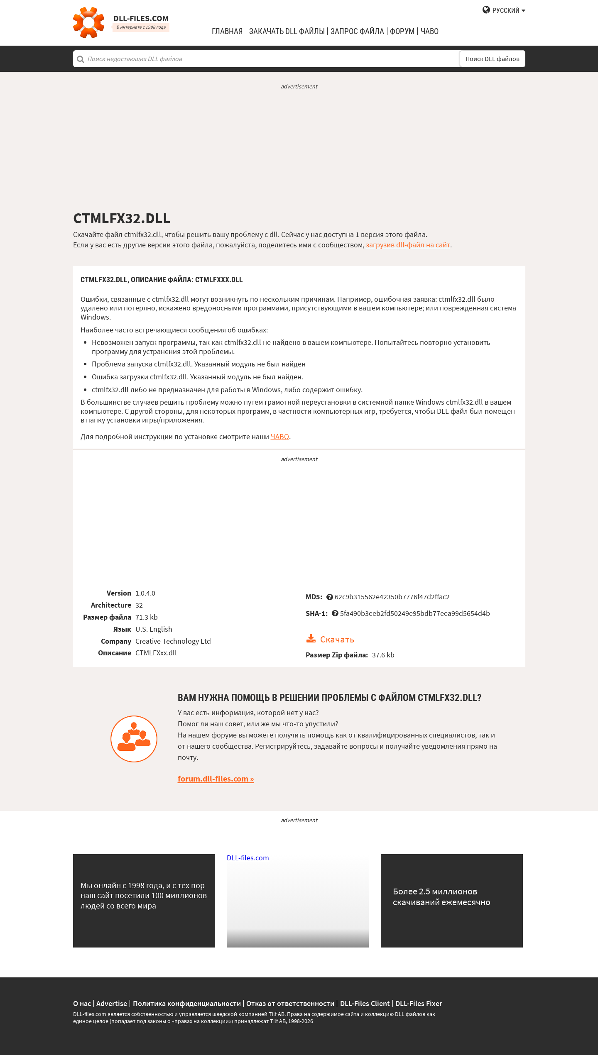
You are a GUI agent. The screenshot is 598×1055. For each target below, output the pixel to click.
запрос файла (357, 31)
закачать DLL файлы (287, 31)
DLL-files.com (248, 857)
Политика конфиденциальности (187, 1003)
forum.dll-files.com (213, 778)
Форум (402, 31)
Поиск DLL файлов (493, 59)
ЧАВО (280, 436)
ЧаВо (430, 31)
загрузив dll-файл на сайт (408, 244)
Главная (227, 31)
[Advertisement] (299, 150)
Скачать (337, 639)
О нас (82, 1003)
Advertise (111, 1003)
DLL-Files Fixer (418, 1003)
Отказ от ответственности (290, 1003)
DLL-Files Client (365, 1003)
